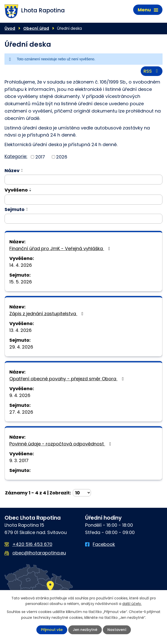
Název (12, 170)
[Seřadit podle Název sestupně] (22, 171)
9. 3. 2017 (19, 460)
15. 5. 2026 (20, 282)
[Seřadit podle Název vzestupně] (22, 169)
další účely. (132, 603)
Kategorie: (16, 156)
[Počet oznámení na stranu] (82, 492)
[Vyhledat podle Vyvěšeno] (83, 200)
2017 (40, 157)
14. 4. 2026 (20, 265)
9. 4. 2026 (19, 395)
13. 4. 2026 (20, 330)
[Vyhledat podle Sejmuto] (83, 219)
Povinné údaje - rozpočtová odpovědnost (61, 444)
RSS (152, 71)
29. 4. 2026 (21, 347)
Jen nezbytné (85, 629)
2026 (61, 157)
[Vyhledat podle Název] (83, 180)
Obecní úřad (36, 28)
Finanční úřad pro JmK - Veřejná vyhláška (60, 248)
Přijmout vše (52, 629)
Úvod (10, 28)
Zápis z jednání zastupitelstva (47, 313)
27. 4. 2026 (21, 412)
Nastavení (116, 629)
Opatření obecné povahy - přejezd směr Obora (67, 379)
